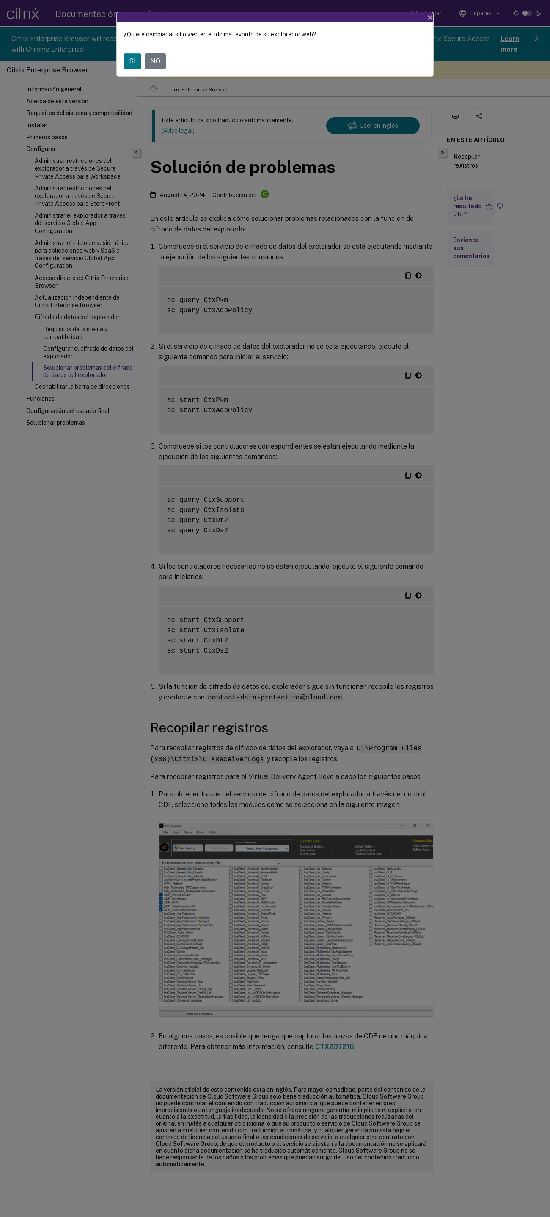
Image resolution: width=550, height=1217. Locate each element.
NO (155, 61)
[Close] (430, 17)
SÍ (132, 61)
